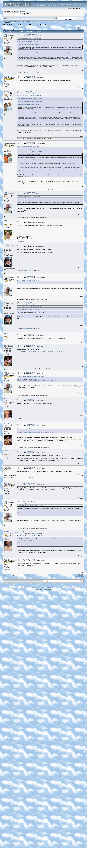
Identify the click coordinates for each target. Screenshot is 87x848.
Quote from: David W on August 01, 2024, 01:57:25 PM (29, 505)
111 (17, 29)
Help (12, 21)
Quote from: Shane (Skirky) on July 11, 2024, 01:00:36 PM (30, 376)
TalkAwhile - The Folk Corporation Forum (13, 24)
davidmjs (6, 34)
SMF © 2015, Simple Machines (49, 587)
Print (81, 29)
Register (26, 21)
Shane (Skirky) (8, 345)
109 (12, 29)
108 (10, 29)
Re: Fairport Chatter (29, 34)
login (18, 11)
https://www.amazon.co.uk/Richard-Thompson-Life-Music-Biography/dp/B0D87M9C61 (41, 351)
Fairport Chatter (44, 24)
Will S (5, 220)
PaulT (5, 398)
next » (81, 27)
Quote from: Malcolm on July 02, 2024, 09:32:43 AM (29, 38)
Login (21, 21)
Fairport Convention (34, 24)
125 (23, 29)
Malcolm (6, 531)
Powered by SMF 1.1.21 (36, 587)
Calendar (16, 21)
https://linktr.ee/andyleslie (27, 270)
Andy (5, 244)
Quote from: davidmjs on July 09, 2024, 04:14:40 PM (29, 306)
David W (6, 76)
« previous (77, 27)
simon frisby (7, 467)
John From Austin (9, 451)
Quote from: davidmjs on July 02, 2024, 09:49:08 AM (29, 95)
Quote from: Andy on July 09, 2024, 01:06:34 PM (28, 280)
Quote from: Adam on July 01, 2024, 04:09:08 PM (29, 44)
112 (19, 29)
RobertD (6, 91)
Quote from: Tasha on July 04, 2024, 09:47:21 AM (28, 196)
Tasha (5, 142)
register (23, 11)
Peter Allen (7, 333)
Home (7, 21)
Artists (26, 24)
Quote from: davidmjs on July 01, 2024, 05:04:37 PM (29, 41)
